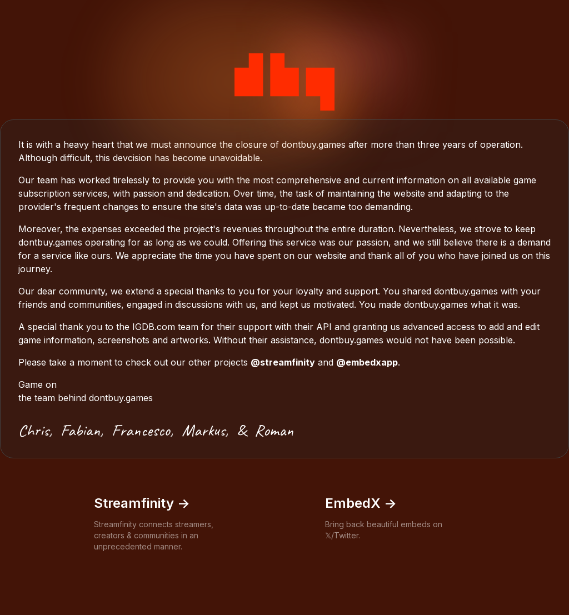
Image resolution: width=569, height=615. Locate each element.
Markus (203, 430)
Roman (273, 430)
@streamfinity (283, 362)
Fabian (80, 430)
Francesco (141, 430)
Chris (33, 430)
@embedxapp (367, 362)
